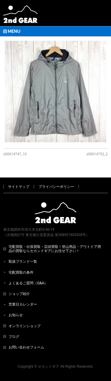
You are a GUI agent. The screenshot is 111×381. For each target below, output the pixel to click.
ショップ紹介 (19, 294)
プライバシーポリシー (56, 187)
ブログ (14, 337)
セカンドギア (48, 366)
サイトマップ (18, 187)
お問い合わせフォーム (26, 347)
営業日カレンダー (23, 304)
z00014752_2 (97, 154)
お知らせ (16, 315)
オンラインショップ (25, 326)
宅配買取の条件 (21, 272)
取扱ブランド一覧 (23, 261)
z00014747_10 (15, 154)
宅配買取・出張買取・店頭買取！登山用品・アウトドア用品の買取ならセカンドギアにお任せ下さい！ (55, 249)
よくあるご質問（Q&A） (28, 283)
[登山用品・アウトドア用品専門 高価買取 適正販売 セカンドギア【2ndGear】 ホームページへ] (20, 16)
